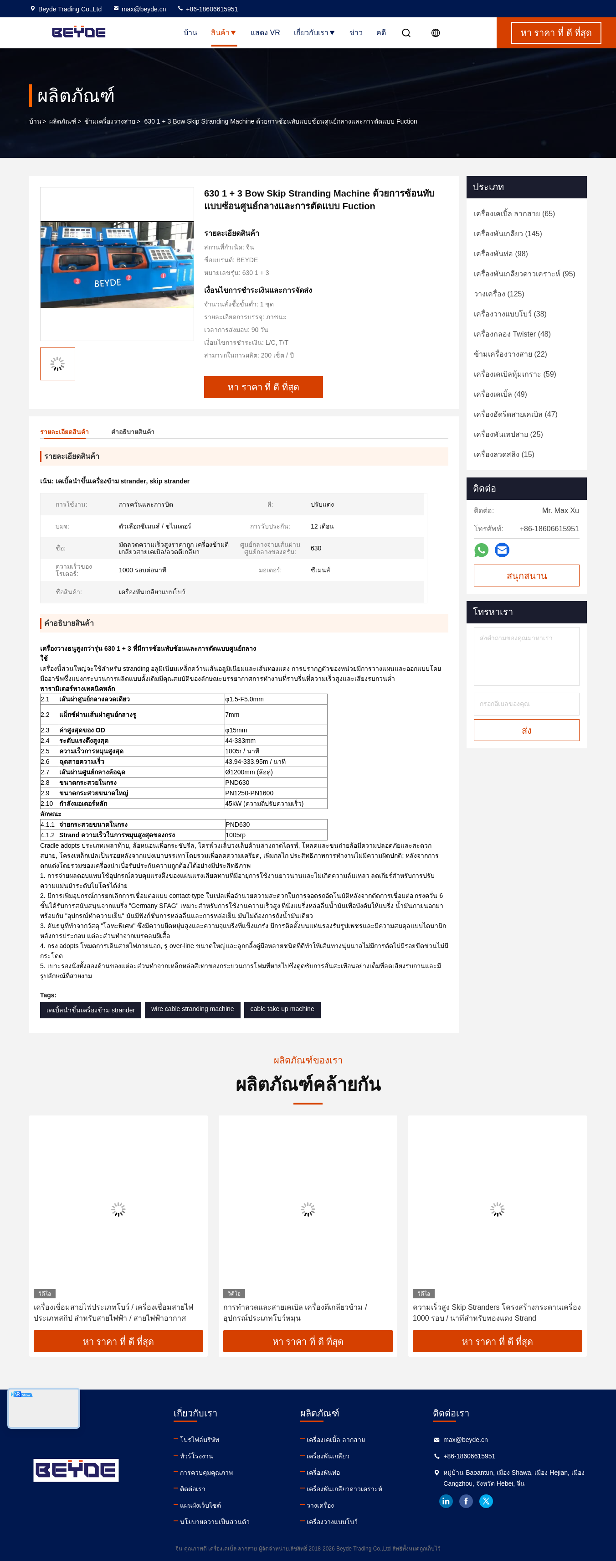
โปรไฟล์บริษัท (199, 1439)
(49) (500, 394)
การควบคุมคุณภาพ (206, 1472)
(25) (508, 434)
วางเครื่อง (320, 1505)
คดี (381, 32)
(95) (524, 274)
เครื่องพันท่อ (323, 1472)
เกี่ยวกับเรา (315, 32)
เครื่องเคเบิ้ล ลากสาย (336, 1439)
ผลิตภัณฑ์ (63, 121)
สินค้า (224, 32)
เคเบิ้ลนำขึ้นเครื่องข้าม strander (90, 1010)
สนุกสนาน (527, 576)
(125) (499, 294)
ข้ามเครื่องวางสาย (109, 121)
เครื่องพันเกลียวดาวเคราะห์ (344, 1489)
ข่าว (356, 32)
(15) (504, 454)
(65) (514, 214)
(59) (515, 374)
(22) (510, 354)
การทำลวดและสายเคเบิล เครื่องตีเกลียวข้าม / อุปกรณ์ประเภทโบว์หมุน (295, 1312)
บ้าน (190, 32)
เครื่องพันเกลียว (328, 1456)
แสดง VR (265, 32)
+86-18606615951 (207, 9)
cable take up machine (282, 1008)
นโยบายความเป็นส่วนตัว (215, 1521)
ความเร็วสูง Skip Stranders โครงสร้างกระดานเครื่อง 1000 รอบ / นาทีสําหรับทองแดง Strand (497, 1312)
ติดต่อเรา (192, 1489)
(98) (501, 254)
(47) (516, 414)
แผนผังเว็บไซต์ (200, 1505)
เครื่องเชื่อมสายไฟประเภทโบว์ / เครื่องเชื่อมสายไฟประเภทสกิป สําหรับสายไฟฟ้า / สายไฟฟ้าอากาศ (113, 1312)
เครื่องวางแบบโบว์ (332, 1521)
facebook (466, 1501)
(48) (512, 334)
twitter (486, 1501)
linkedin (446, 1501)
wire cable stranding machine (192, 1008)
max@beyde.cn (139, 9)
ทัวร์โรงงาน (196, 1456)
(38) (510, 314)
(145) (508, 234)
